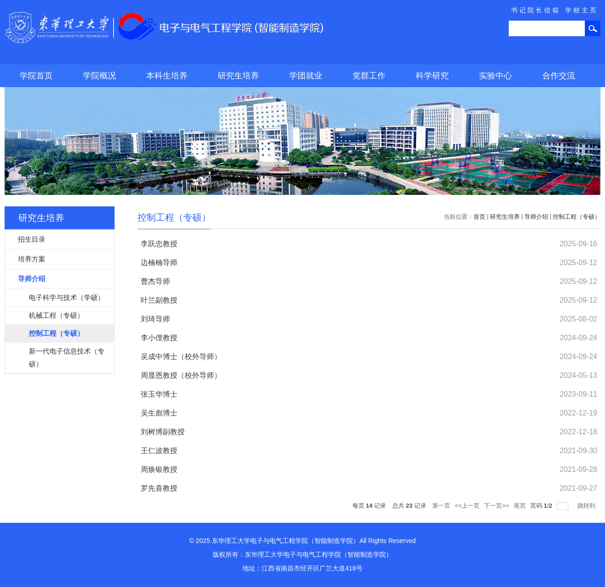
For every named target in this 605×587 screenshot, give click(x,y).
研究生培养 (238, 75)
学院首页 (36, 75)
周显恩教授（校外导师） (181, 375)
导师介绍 (536, 216)
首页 (479, 216)
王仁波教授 (159, 450)
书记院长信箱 (536, 10)
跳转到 (587, 505)
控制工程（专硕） (576, 216)
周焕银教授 (159, 469)
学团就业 (305, 75)
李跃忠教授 (159, 244)
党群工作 (368, 75)
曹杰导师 (155, 281)
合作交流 (558, 75)
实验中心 (495, 75)
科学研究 (432, 75)
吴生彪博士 (159, 413)
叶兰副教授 (159, 300)
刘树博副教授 (163, 432)
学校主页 (581, 10)
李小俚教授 (159, 338)
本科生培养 (166, 75)
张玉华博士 (159, 394)
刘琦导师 (155, 319)
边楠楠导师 (159, 262)
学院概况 (99, 75)
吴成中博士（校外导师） (181, 356)
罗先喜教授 (159, 488)
